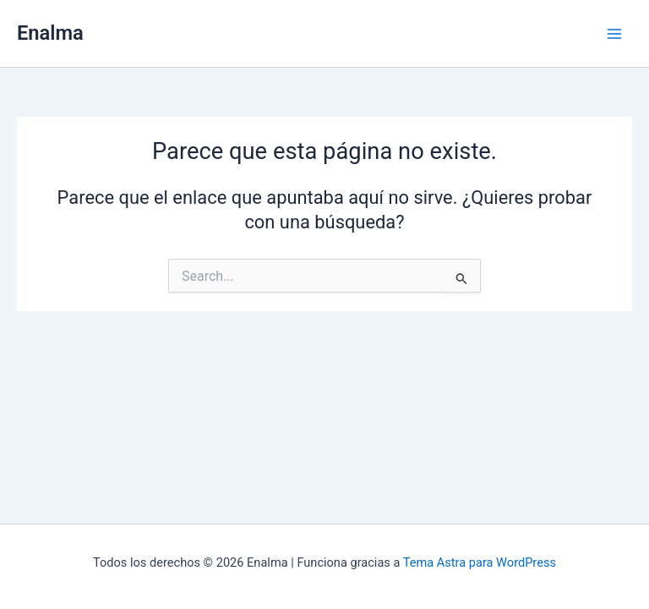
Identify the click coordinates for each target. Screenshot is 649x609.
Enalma (50, 33)
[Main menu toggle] (614, 34)
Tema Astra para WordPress (479, 562)
